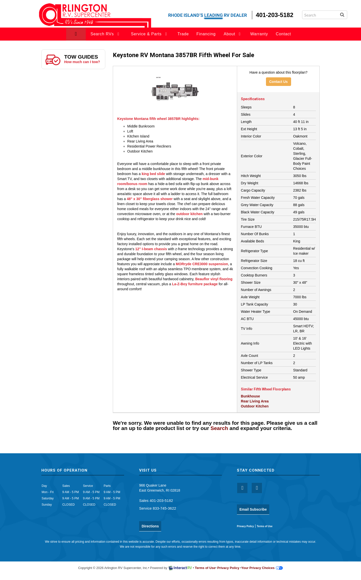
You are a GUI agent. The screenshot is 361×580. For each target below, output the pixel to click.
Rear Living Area (255, 401)
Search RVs (106, 34)
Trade (183, 34)
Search (219, 428)
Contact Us (278, 82)
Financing (206, 34)
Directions (150, 526)
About (233, 34)
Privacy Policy (245, 526)
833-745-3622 (164, 508)
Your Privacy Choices (262, 568)
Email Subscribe (253, 509)
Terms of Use (265, 526)
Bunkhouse (250, 396)
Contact (283, 34)
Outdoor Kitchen (254, 406)
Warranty (259, 34)
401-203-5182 (161, 500)
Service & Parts (150, 34)
